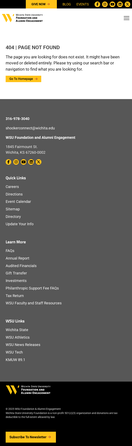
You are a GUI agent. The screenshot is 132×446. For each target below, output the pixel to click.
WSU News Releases (23, 345)
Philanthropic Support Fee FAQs (32, 288)
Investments (16, 281)
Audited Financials (21, 266)
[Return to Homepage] (22, 18)
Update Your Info (20, 224)
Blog (67, 4)
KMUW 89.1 (15, 360)
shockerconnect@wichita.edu (30, 128)
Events (82, 4)
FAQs (10, 251)
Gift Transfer (16, 273)
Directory (13, 217)
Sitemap (13, 209)
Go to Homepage (23, 79)
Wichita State (17, 330)
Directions (14, 194)
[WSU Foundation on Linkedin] (120, 4)
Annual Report (17, 258)
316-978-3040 (17, 119)
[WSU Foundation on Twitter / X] (127, 4)
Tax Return (15, 296)
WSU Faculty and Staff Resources (34, 303)
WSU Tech (14, 352)
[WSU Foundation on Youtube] (112, 4)
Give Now (41, 4)
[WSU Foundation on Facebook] (97, 4)
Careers (12, 187)
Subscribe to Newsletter (30, 437)
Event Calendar (18, 201)
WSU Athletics (18, 337)
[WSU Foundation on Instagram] (105, 4)
